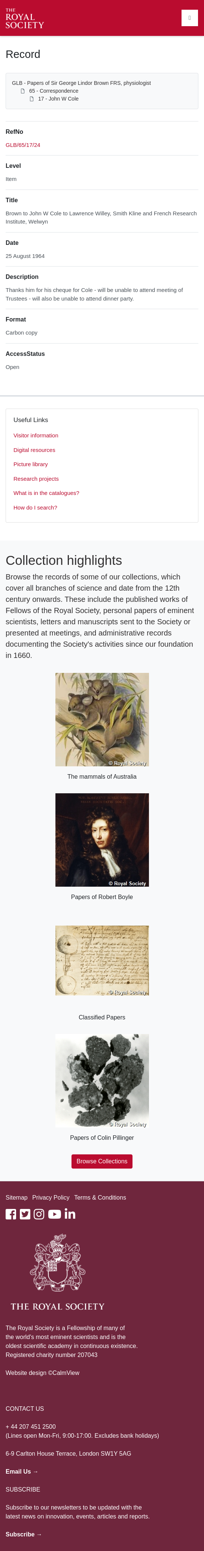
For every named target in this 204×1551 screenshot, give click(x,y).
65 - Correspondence (54, 91)
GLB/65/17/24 (23, 145)
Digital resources (34, 450)
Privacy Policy (51, 1197)
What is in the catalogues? (46, 493)
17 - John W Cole (58, 99)
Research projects (36, 479)
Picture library (30, 464)
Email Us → (22, 1471)
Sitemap (17, 1197)
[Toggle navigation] (190, 18)
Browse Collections (101, 1161)
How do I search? (35, 507)
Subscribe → (24, 1534)
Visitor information (35, 435)
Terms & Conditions (100, 1197)
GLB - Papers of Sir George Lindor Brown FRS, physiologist (81, 83)
